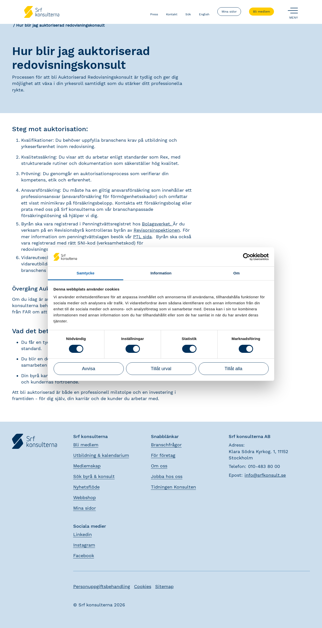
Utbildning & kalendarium (101, 455)
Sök (188, 11)
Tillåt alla (233, 368)
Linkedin (82, 534)
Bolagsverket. (157, 223)
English (204, 11)
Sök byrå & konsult (94, 476)
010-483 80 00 (264, 466)
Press (154, 11)
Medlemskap (87, 465)
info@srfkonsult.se (265, 475)
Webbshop (84, 497)
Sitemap (164, 586)
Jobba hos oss (166, 476)
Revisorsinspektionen (157, 230)
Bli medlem (261, 11)
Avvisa (88, 368)
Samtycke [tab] (86, 273)
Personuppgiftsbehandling (101, 586)
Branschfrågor (166, 444)
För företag (163, 455)
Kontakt (171, 11)
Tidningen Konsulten (173, 487)
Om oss (159, 465)
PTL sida (142, 236)
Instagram (84, 545)
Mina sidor (229, 11)
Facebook (83, 555)
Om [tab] (236, 273)
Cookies (142, 586)
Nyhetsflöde (86, 487)
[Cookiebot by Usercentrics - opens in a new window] (247, 257)
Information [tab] (161, 273)
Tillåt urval (161, 368)
